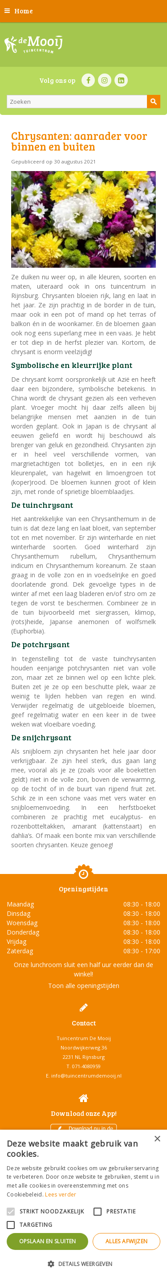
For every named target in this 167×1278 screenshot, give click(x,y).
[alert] (83, 1204)
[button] (83, 1263)
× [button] (157, 1139)
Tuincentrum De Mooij (84, 1038)
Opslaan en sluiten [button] (47, 1241)
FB (88, 80)
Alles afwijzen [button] (127, 1241)
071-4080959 (86, 1066)
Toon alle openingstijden (83, 985)
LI (121, 80)
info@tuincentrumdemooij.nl (86, 1075)
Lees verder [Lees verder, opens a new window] (60, 1194)
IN (104, 80)
